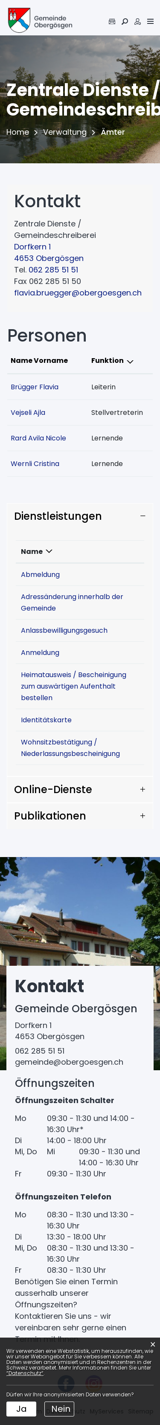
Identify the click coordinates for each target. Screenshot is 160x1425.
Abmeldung (40, 574)
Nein (60, 1409)
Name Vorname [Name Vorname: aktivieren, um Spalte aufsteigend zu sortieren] (39, 360)
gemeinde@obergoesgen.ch (69, 1062)
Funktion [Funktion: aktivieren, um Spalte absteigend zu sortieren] (107, 360)
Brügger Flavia (34, 387)
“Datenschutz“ (25, 1373)
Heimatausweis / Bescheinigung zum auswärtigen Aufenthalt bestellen (73, 686)
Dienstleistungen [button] (58, 516)
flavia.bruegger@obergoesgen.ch (78, 292)
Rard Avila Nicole (38, 438)
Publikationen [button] (50, 816)
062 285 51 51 (53, 269)
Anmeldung (40, 652)
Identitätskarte (46, 720)
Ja (21, 1409)
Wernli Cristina (35, 464)
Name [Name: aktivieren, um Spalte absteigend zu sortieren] (32, 551)
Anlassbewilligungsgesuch (64, 630)
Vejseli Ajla (28, 412)
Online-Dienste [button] (53, 789)
